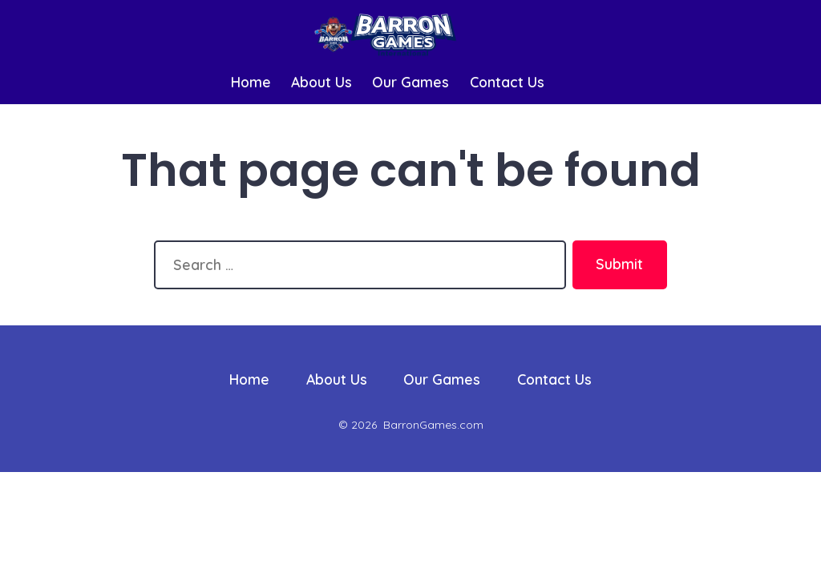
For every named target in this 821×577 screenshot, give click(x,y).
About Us (321, 82)
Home (251, 82)
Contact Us (507, 82)
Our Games (410, 82)
